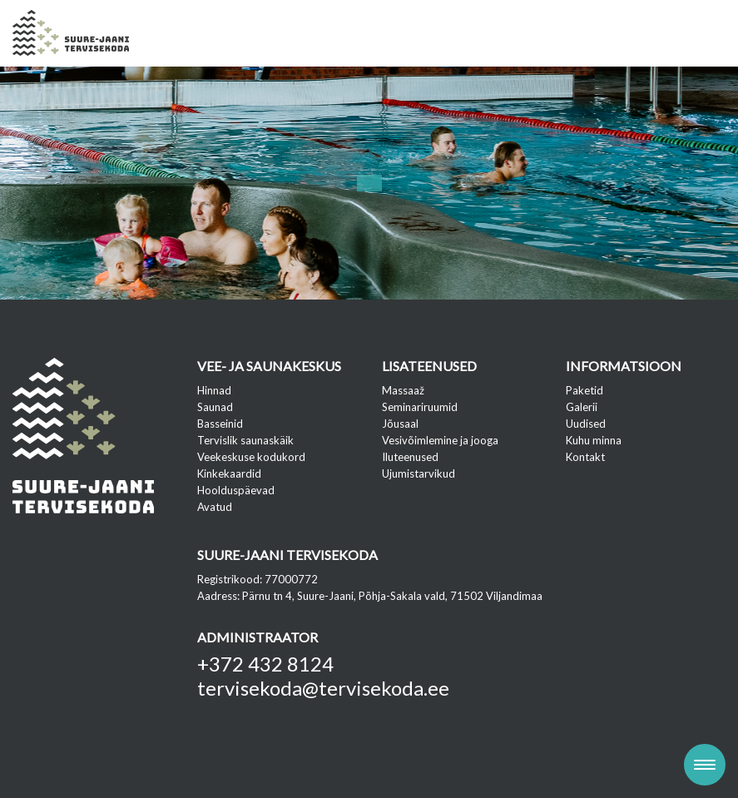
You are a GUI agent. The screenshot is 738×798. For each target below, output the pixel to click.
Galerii (581, 407)
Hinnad (214, 390)
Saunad (215, 407)
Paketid (584, 390)
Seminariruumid (420, 407)
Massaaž (403, 390)
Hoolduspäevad (236, 490)
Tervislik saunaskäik (245, 440)
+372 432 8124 (265, 664)
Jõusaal (400, 423)
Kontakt (585, 456)
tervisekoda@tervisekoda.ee (323, 688)
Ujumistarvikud (418, 473)
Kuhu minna (594, 440)
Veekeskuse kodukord (251, 456)
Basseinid (220, 423)
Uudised (586, 423)
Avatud (214, 506)
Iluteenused (410, 456)
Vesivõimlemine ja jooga (440, 440)
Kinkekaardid (229, 473)
